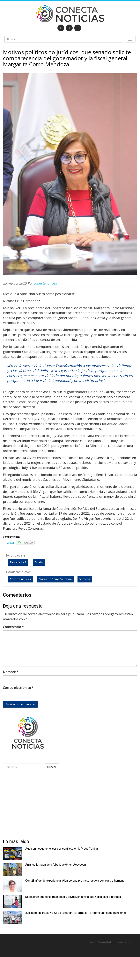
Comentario (13, 627)
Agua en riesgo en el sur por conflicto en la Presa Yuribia (61, 848)
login (92, 942)
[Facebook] (60, 28)
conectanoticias (45, 283)
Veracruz (84, 579)
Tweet (9, 543)
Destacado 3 (18, 562)
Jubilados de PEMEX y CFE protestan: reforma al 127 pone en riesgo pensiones (76, 913)
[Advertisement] (70, 806)
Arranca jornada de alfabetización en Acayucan (55, 864)
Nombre (10, 672)
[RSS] (77, 28)
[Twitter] (69, 28)
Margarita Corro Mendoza (55, 579)
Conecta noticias (20, 579)
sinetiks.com (124, 942)
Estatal (39, 562)
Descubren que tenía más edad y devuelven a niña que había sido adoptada (73, 897)
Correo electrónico (18, 687)
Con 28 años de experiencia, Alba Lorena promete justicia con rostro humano (75, 880)
